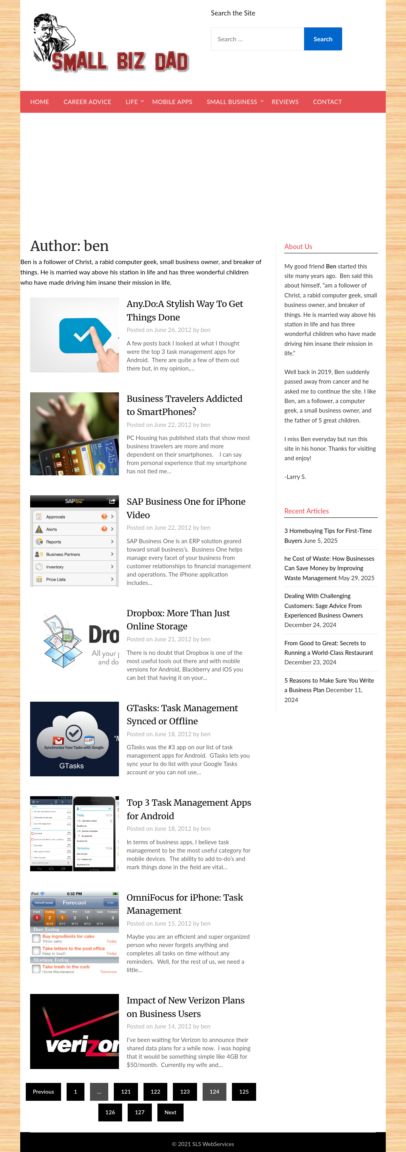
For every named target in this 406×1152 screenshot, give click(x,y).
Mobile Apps (172, 101)
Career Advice (87, 101)
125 (244, 1088)
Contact (327, 101)
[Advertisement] (203, 172)
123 (185, 1088)
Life (132, 101)
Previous (43, 1088)
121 (125, 1088)
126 (110, 1109)
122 (155, 1088)
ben (206, 329)
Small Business (232, 101)
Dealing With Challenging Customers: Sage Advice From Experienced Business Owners (323, 605)
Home (39, 101)
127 (139, 1109)
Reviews (285, 101)
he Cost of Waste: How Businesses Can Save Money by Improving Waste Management (329, 568)
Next (170, 1109)
